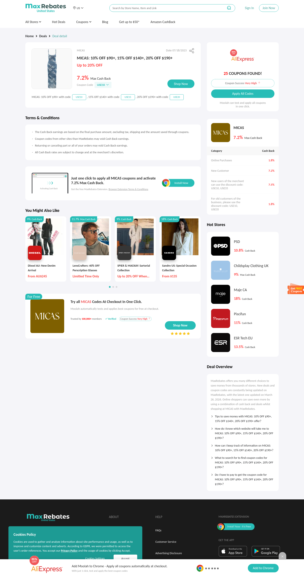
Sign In (249, 8)
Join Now (269, 8)
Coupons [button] (83, 22)
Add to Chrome (263, 568)
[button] (78, 8)
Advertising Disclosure (168, 553)
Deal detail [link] (59, 36)
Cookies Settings (95, 558)
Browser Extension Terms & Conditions (128, 189)
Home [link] (29, 36)
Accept (125, 558)
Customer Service (165, 542)
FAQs (158, 530)
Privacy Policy (69, 550)
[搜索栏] (164, 8)
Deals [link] (43, 36)
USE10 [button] (103, 85)
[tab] (243, 417)
